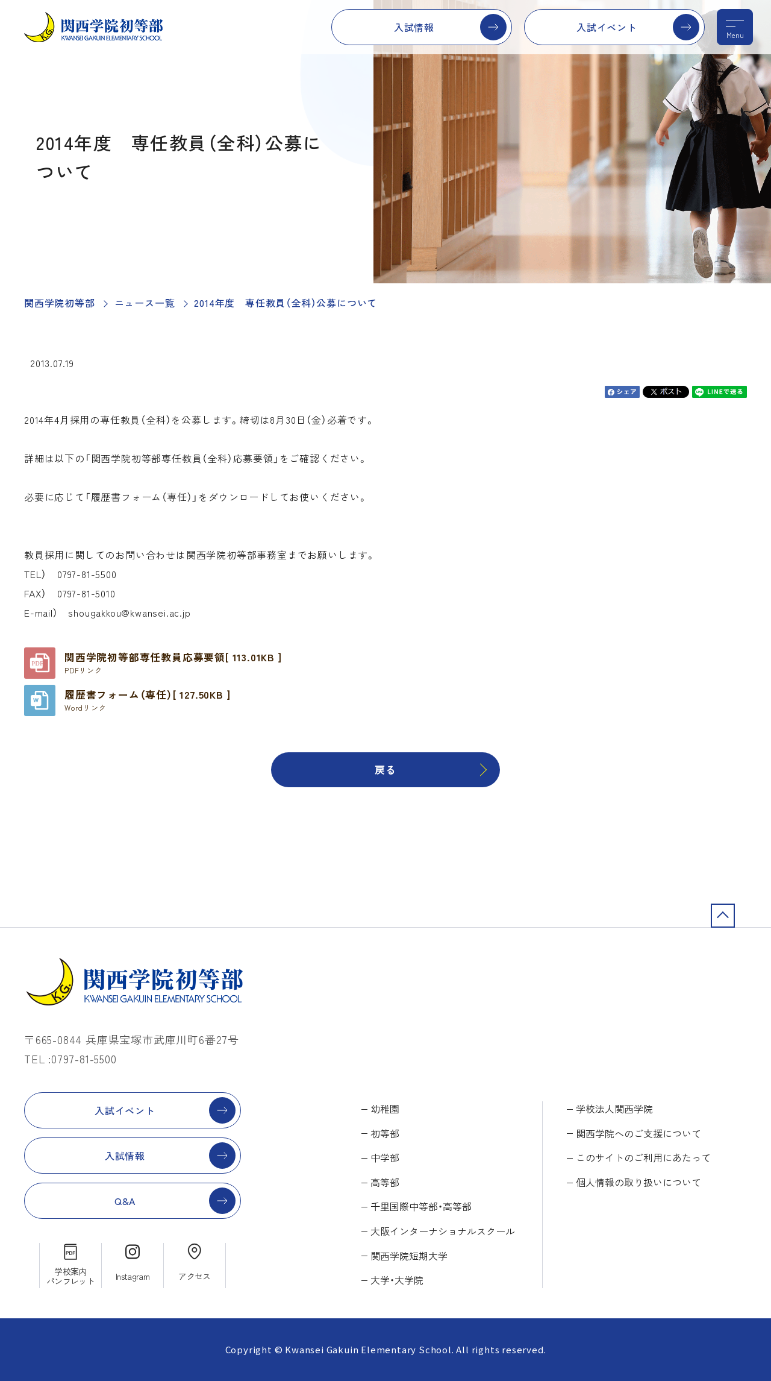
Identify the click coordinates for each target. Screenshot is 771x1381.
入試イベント (606, 27)
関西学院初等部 (59, 302)
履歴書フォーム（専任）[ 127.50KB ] (147, 700)
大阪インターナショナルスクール (442, 1231)
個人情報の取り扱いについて (638, 1182)
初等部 (384, 1133)
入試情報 (414, 27)
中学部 (384, 1157)
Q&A (125, 1201)
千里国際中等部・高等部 (421, 1206)
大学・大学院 (396, 1279)
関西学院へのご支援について (638, 1133)
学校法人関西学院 (614, 1108)
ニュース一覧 (144, 302)
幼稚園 (384, 1108)
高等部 (384, 1182)
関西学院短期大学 (409, 1255)
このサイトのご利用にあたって (643, 1157)
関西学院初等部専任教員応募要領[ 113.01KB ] (173, 662)
